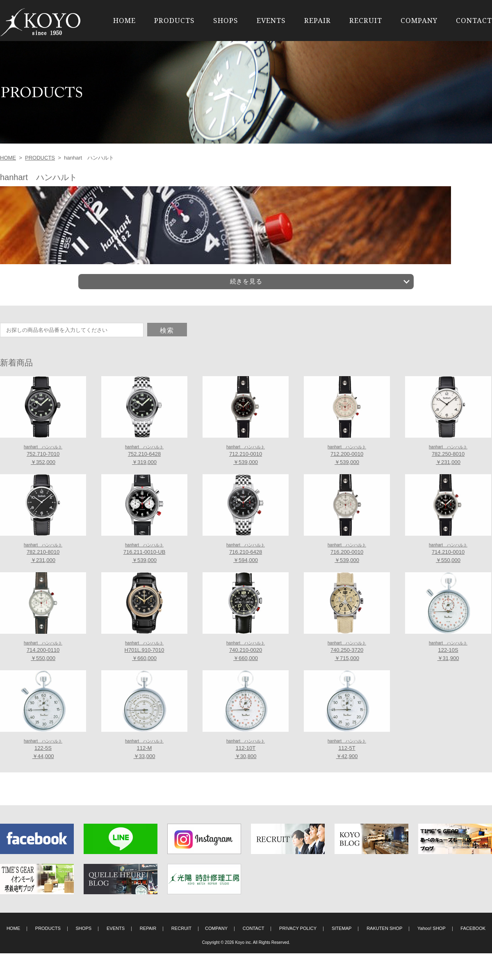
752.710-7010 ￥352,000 (43, 458)
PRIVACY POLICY (298, 932)
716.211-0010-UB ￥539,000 (144, 556)
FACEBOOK (472, 932)
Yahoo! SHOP (431, 932)
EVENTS (271, 20)
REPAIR (317, 20)
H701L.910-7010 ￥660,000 (144, 654)
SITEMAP (342, 932)
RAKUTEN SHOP (384, 932)
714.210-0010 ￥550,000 (448, 556)
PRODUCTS (174, 20)
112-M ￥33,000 (144, 752)
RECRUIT (365, 20)
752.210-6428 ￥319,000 (144, 458)
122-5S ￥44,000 (43, 752)
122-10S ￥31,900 (448, 654)
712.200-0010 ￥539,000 (347, 458)
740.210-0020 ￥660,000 (245, 654)
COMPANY (419, 20)
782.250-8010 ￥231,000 (448, 458)
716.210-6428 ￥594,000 (245, 556)
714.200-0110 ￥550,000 (43, 654)
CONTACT (474, 20)
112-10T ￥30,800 (245, 752)
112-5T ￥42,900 (347, 752)
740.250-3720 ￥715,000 (347, 654)
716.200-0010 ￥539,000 (347, 556)
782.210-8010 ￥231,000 (43, 556)
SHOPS (225, 20)
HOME (124, 20)
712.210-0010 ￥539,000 (245, 458)
